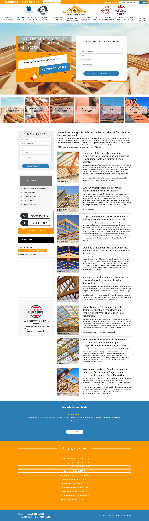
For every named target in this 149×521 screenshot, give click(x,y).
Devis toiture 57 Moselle (96, 19)
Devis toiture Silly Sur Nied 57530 (74, 471)
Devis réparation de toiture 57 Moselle (85, 19)
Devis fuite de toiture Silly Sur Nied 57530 (74, 483)
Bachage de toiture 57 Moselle (45, 19)
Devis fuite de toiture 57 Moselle (131, 19)
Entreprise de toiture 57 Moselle (20, 19)
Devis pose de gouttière (142, 19)
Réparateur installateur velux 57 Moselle (108, 19)
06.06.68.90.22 (30, 2)
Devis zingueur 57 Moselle (121, 19)
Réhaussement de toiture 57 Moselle (71, 19)
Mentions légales (125, 515)
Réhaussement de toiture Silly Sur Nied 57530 (74, 495)
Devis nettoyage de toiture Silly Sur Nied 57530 (74, 463)
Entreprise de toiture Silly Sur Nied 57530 (74, 487)
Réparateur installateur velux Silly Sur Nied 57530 (74, 475)
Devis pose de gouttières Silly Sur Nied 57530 (74, 500)
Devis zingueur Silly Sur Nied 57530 (74, 479)
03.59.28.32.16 (10, 2)
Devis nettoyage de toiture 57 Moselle (57, 19)
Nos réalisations (52, 2)
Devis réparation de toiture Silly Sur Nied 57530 (75, 467)
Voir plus (74, 432)
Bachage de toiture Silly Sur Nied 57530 (74, 491)
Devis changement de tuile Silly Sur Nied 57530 (75, 459)
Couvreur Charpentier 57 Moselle (8, 19)
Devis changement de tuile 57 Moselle (33, 19)
